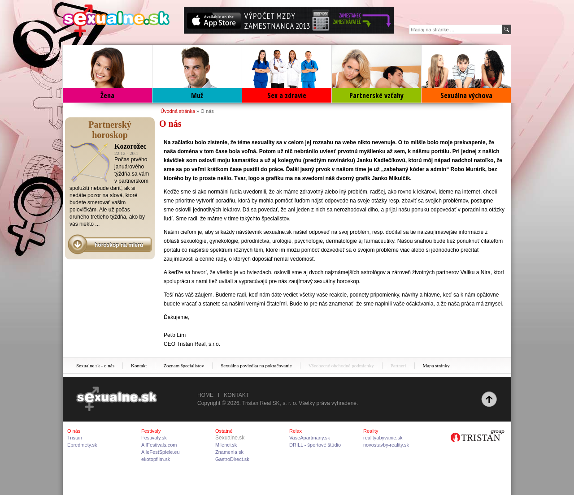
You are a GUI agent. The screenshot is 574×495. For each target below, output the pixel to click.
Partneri (398, 365)
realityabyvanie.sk (382, 437)
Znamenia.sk (229, 452)
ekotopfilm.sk (155, 459)
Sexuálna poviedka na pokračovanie (256, 365)
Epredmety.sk (82, 445)
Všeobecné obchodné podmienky (341, 365)
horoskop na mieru (119, 245)
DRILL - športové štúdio (315, 445)
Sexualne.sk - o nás (95, 365)
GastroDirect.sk (232, 459)
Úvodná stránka (178, 111)
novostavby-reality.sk (386, 445)
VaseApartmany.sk (309, 437)
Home (205, 395)
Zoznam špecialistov (183, 365)
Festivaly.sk (154, 437)
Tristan (74, 437)
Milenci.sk (226, 445)
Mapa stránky (436, 365)
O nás (206, 111)
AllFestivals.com (159, 445)
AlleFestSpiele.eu (160, 452)
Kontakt (139, 365)
